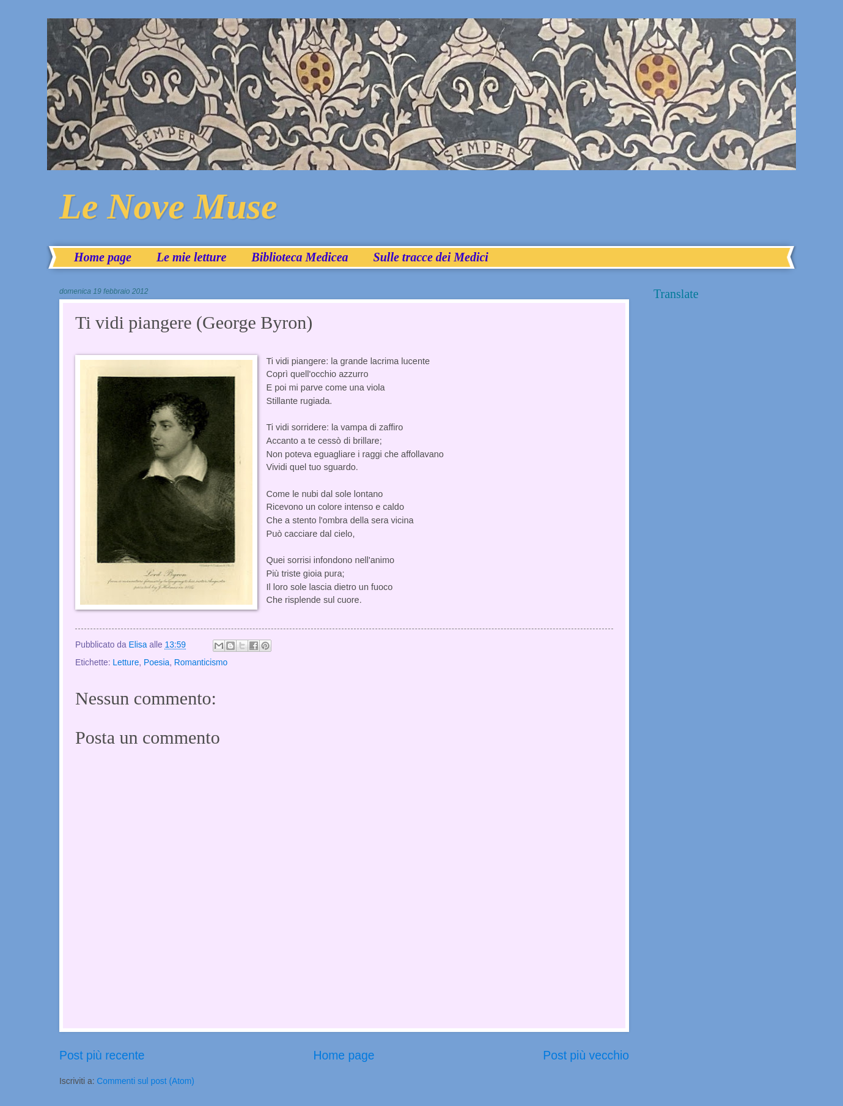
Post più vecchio (586, 1055)
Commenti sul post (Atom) (145, 1081)
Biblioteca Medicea (299, 257)
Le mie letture (191, 257)
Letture (125, 662)
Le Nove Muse (168, 206)
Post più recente (102, 1055)
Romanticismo (200, 662)
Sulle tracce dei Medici (431, 257)
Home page (102, 257)
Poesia (156, 662)
